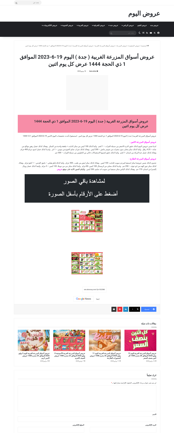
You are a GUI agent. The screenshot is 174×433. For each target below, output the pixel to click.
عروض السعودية (134, 46)
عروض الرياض (128, 25)
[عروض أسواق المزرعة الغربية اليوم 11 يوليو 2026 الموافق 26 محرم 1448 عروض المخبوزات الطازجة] (105, 340)
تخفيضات (60, 136)
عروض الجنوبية (67, 25)
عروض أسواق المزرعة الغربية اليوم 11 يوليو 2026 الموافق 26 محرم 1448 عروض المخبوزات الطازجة (105, 355)
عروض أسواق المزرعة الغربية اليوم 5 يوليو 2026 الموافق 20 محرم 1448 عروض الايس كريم (34, 355)
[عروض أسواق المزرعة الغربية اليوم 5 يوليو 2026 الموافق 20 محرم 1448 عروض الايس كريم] (34, 340)
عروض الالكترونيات (50, 25)
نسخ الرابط (75, 290)
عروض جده (114, 25)
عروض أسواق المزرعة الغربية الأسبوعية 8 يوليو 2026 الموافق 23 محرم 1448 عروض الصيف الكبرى (69, 355)
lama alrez (92, 71)
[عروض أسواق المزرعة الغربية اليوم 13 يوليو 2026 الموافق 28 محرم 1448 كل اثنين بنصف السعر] (140, 340)
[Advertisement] (87, 92)
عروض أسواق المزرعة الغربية (105, 46)
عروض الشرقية (99, 25)
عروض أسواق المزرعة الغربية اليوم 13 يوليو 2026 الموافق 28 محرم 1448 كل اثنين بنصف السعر (142, 355)
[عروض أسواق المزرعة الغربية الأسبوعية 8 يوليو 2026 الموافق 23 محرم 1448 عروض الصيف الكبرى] (69, 340)
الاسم (154, 414)
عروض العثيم (142, 25)
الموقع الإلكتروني (78, 425)
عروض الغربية (83, 25)
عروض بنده (154, 25)
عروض (59, 169)
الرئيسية (145, 46)
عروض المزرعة (121, 46)
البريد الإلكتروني (150, 425)
